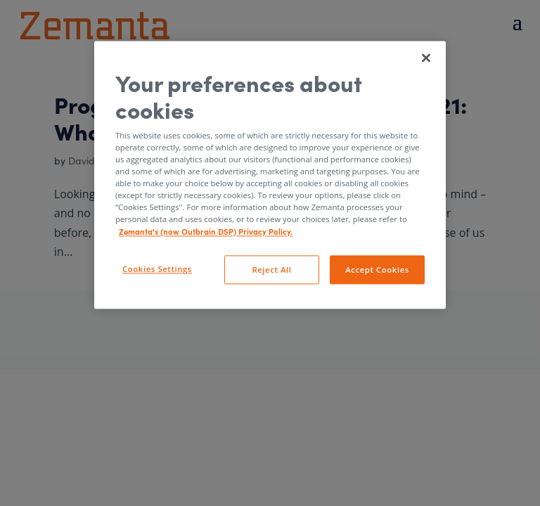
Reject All (271, 269)
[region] (270, 175)
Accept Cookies (377, 269)
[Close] (426, 57)
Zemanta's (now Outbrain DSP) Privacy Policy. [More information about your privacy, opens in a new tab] (205, 231)
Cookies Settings (157, 269)
